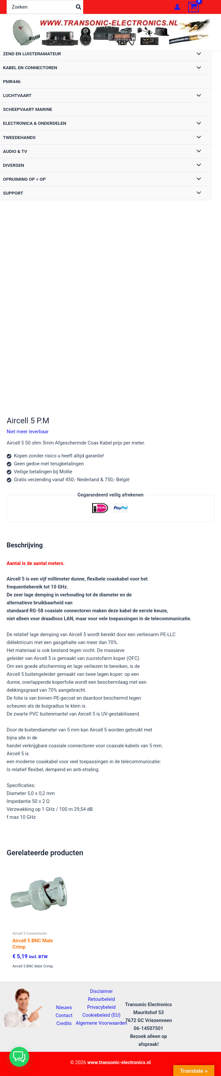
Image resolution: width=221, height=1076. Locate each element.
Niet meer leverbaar (28, 432)
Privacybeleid (101, 1007)
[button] (19, 1057)
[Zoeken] (79, 7)
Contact (64, 1015)
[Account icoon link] (177, 7)
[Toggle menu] (197, 54)
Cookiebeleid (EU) (101, 1015)
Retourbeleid (101, 999)
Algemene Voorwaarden (101, 1023)
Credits (64, 1023)
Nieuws (64, 1007)
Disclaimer (101, 991)
